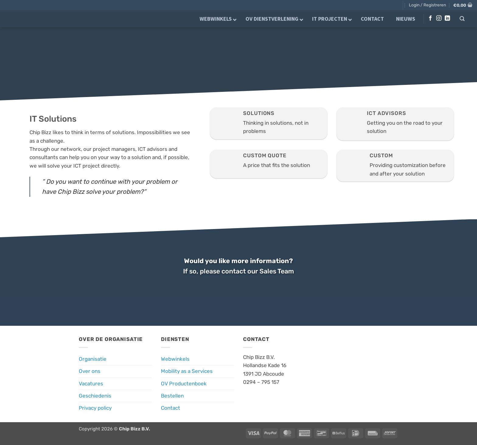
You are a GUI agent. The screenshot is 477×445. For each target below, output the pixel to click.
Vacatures (91, 384)
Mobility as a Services (187, 371)
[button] (427, 5)
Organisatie (92, 359)
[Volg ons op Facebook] (430, 19)
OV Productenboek (184, 384)
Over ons (89, 371)
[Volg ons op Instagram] (438, 19)
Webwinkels (175, 359)
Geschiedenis (95, 396)
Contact (170, 408)
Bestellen (172, 396)
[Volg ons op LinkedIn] (447, 19)
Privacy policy (95, 408)
